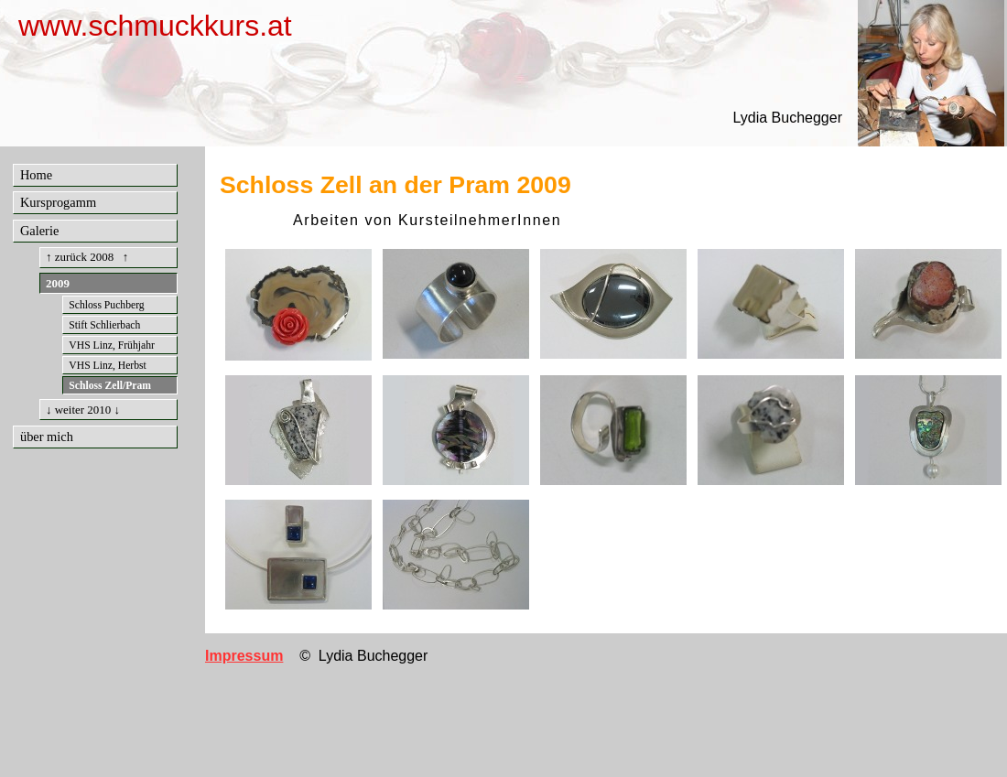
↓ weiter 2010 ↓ (83, 409)
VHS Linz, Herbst (107, 366)
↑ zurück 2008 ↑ (87, 257)
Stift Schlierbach (104, 325)
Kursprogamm (58, 202)
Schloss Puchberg (106, 305)
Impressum (244, 656)
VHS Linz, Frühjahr (112, 345)
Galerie (39, 230)
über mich (46, 436)
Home (36, 174)
